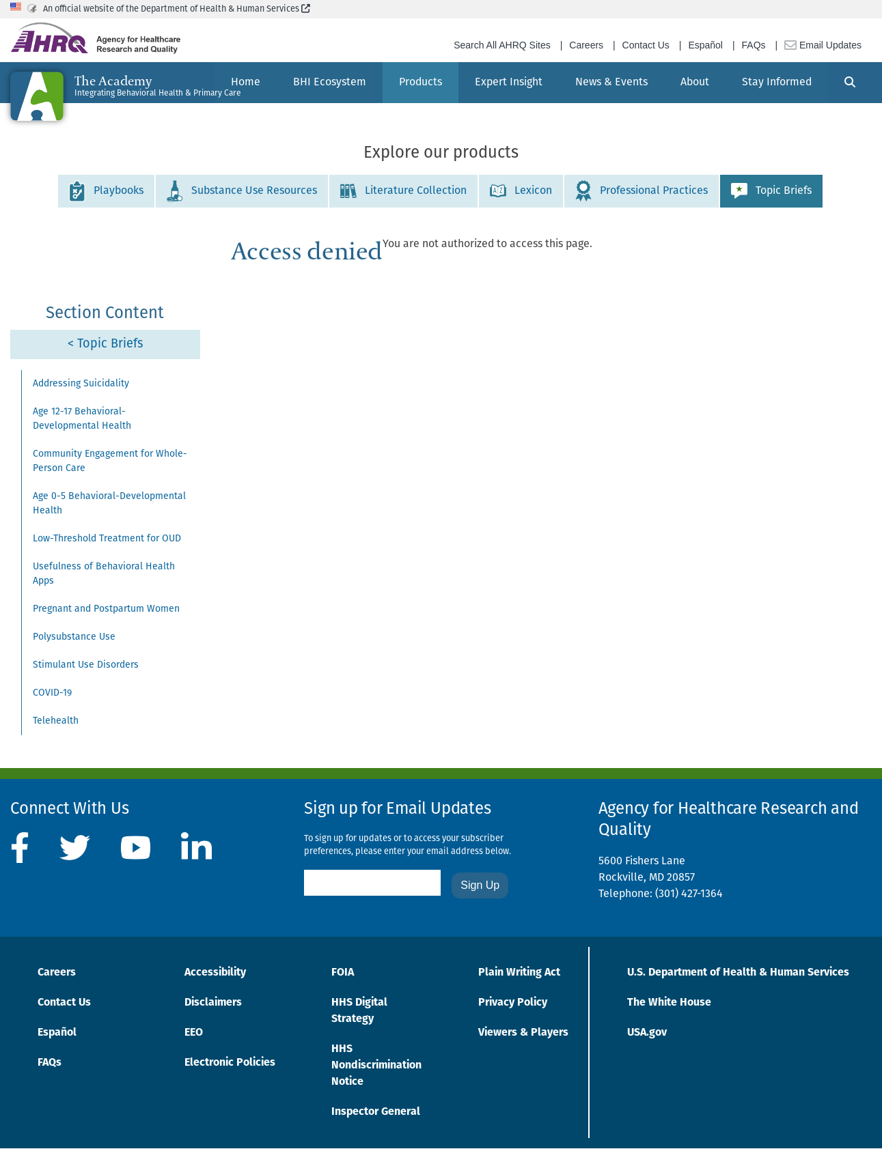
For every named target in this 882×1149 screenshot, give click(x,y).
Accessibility (215, 972)
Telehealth (56, 721)
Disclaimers (213, 1002)
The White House (669, 1002)
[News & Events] (611, 82)
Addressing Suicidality (81, 384)
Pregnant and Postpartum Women (106, 609)
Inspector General (375, 1112)
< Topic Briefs (105, 344)
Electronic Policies (229, 1063)
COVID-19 (52, 693)
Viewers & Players (523, 1032)
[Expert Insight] (508, 82)
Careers (586, 45)
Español (705, 45)
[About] (695, 82)
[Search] (850, 82)
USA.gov (647, 1032)
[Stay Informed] (777, 82)
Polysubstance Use (74, 637)
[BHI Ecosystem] (330, 82)
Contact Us (646, 45)
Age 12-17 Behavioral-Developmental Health (82, 419)
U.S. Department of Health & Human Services (738, 972)
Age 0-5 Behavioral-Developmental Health (109, 504)
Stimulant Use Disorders (86, 665)
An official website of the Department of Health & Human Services (176, 9)
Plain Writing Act (519, 972)
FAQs (754, 45)
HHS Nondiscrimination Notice (376, 1066)
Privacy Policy (512, 1002)
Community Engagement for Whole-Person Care (110, 461)
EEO (193, 1032)
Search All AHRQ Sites (502, 45)
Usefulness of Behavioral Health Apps (104, 574)
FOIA (342, 972)
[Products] (420, 82)
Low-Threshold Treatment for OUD (107, 539)
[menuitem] (330, 82)
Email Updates (823, 45)
